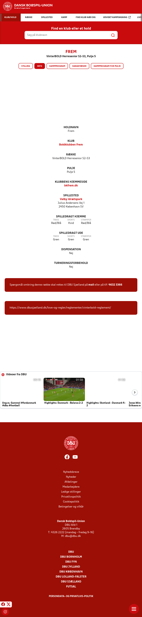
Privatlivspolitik (71, 497)
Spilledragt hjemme (71, 216)
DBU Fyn (71, 562)
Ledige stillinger (71, 492)
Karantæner (79, 66)
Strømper (86, 220)
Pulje (71, 168)
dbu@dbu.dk (73, 536)
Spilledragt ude (71, 233)
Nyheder (71, 477)
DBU (71, 552)
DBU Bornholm (71, 557)
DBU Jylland (71, 567)
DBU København (71, 572)
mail (91, 285)
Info (39, 66)
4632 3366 (115, 285)
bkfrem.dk (71, 185)
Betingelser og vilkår (71, 506)
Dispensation (71, 249)
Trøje (56, 220)
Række (71, 154)
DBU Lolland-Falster (71, 576)
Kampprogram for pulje (107, 66)
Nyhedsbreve (71, 472)
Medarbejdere (71, 487)
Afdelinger (71, 482)
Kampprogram (57, 66)
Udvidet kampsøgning (117, 17)
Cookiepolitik (71, 501)
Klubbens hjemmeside (71, 182)
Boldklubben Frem (71, 144)
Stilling (25, 66)
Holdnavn (71, 127)
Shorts (71, 220)
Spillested (71, 195)
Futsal (71, 586)
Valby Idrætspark (71, 199)
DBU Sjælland (71, 581)
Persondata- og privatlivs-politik (71, 596)
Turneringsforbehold (71, 263)
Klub (71, 141)
